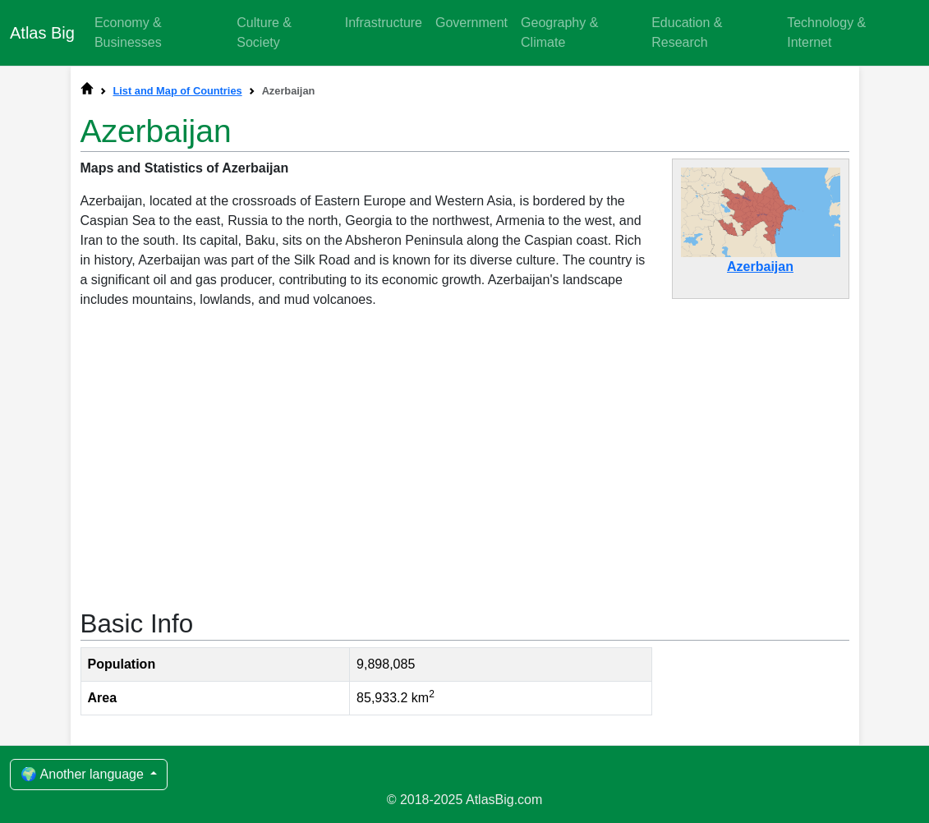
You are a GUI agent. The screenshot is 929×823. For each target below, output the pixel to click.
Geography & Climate (559, 32)
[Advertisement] (464, 457)
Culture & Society (264, 32)
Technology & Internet (826, 32)
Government (471, 23)
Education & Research (686, 32)
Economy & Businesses (128, 32)
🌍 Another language (84, 774)
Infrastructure (383, 23)
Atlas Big (42, 33)
